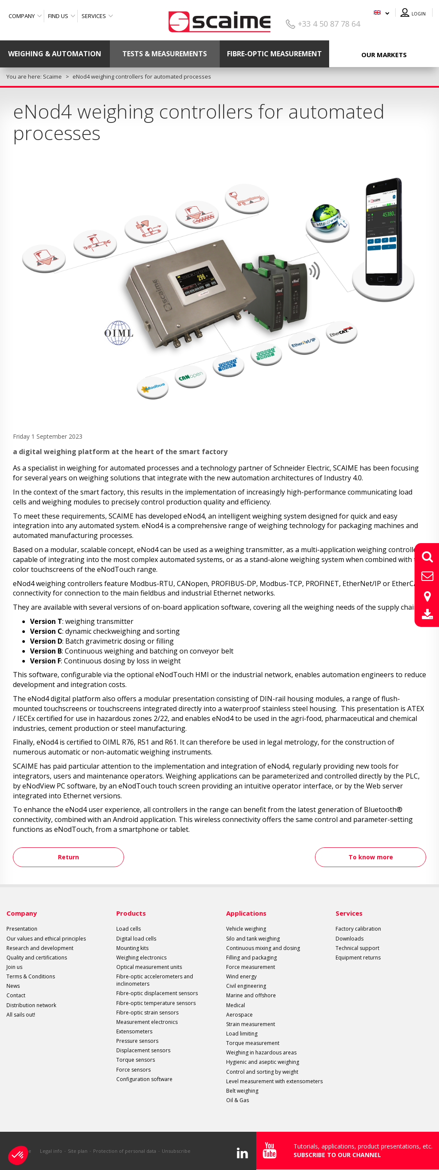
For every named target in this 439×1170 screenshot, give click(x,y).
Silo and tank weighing (253, 938)
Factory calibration (358, 928)
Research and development (39, 948)
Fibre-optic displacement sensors (157, 993)
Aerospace (239, 1014)
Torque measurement (252, 1043)
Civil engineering (246, 986)
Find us (58, 16)
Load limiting (241, 1033)
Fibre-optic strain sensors (147, 1012)
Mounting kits (132, 948)
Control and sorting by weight (262, 1071)
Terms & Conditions (30, 976)
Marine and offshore (251, 995)
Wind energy (241, 976)
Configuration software (144, 1079)
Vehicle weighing (246, 928)
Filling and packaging (251, 957)
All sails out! (20, 1014)
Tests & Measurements (164, 53)
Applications (246, 913)
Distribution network (31, 1005)
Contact (15, 995)
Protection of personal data (124, 1151)
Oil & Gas (237, 1100)
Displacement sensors (143, 1050)
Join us (14, 967)
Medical (235, 1005)
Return (71, 857)
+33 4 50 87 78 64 (329, 23)
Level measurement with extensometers (274, 1081)
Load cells (128, 928)
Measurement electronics (147, 1022)
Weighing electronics (141, 957)
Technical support (357, 948)
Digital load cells (136, 938)
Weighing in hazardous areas (261, 1052)
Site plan (78, 1151)
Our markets (384, 54)
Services (94, 16)
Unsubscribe (176, 1151)
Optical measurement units (149, 967)
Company (22, 16)
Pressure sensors (137, 1041)
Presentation (21, 928)
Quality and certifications (36, 957)
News (13, 986)
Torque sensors (135, 1059)
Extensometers (134, 1031)
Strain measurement (250, 1024)
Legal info (51, 1151)
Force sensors (133, 1069)
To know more (368, 857)
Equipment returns (358, 957)
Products (131, 913)
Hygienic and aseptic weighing (262, 1062)
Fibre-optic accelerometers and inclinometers (154, 980)
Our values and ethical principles (46, 938)
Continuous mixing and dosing (263, 948)
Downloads (349, 938)
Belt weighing (242, 1090)
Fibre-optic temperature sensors (156, 1003)
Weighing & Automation (54, 53)
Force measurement (250, 967)
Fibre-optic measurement (274, 53)
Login (419, 14)
